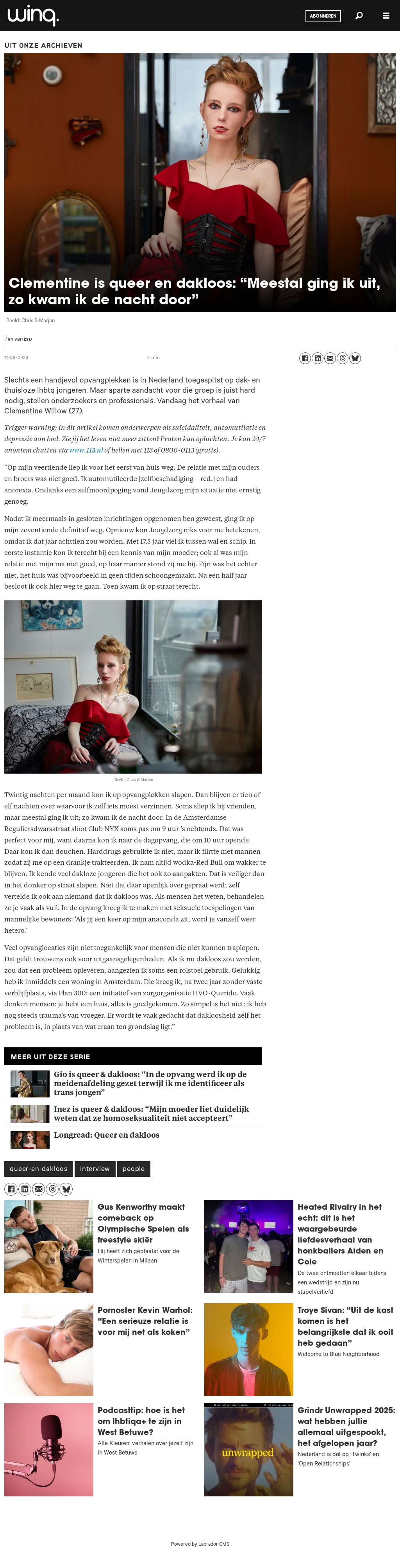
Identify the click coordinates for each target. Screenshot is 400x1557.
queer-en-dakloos (39, 1170)
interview (95, 1170)
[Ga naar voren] (32, 15)
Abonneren (323, 16)
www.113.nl (86, 450)
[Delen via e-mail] (330, 358)
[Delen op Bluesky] (355, 358)
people (134, 1170)
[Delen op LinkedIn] (317, 358)
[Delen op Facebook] (305, 358)
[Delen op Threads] (342, 358)
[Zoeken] (359, 15)
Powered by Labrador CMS (200, 1545)
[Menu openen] (386, 15)
